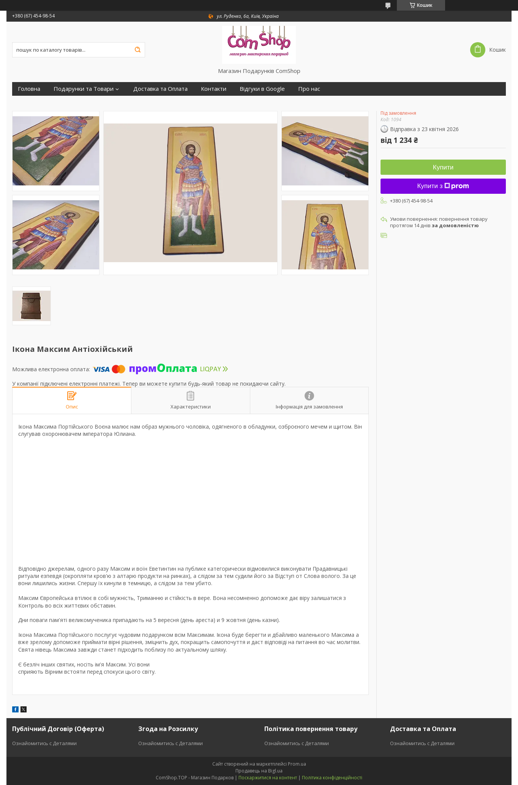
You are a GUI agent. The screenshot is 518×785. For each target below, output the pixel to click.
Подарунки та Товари (84, 89)
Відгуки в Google (262, 89)
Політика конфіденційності (332, 777)
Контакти (213, 89)
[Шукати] (137, 49)
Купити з (443, 186)
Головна (29, 89)
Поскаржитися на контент (267, 777)
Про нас (309, 89)
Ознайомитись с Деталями (44, 743)
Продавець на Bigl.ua (259, 771)
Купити (443, 167)
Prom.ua (297, 764)
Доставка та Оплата (160, 89)
